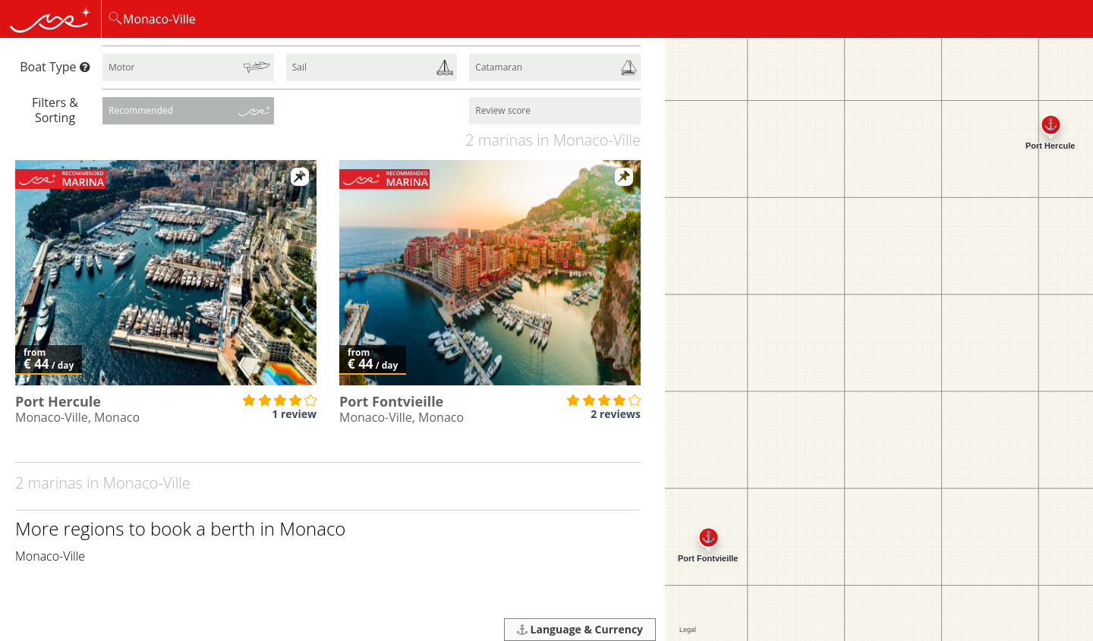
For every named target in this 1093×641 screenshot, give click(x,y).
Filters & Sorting (55, 109)
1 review (294, 414)
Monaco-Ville (50, 556)
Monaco (312, 528)
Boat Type (55, 66)
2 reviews (616, 414)
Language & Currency (580, 629)
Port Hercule (58, 401)
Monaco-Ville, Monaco (77, 417)
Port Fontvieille (391, 401)
